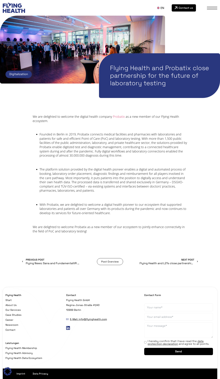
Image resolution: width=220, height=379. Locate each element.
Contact (10, 329)
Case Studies (13, 314)
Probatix (119, 116)
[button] (7, 371)
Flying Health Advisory (19, 353)
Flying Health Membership (21, 348)
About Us (11, 305)
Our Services (13, 309)
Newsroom (12, 324)
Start (9, 300)
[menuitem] (163, 8)
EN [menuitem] (162, 8)
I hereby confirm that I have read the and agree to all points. (178, 342)
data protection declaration (176, 342)
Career (9, 319)
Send (178, 351)
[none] (163, 8)
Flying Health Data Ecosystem (24, 358)
